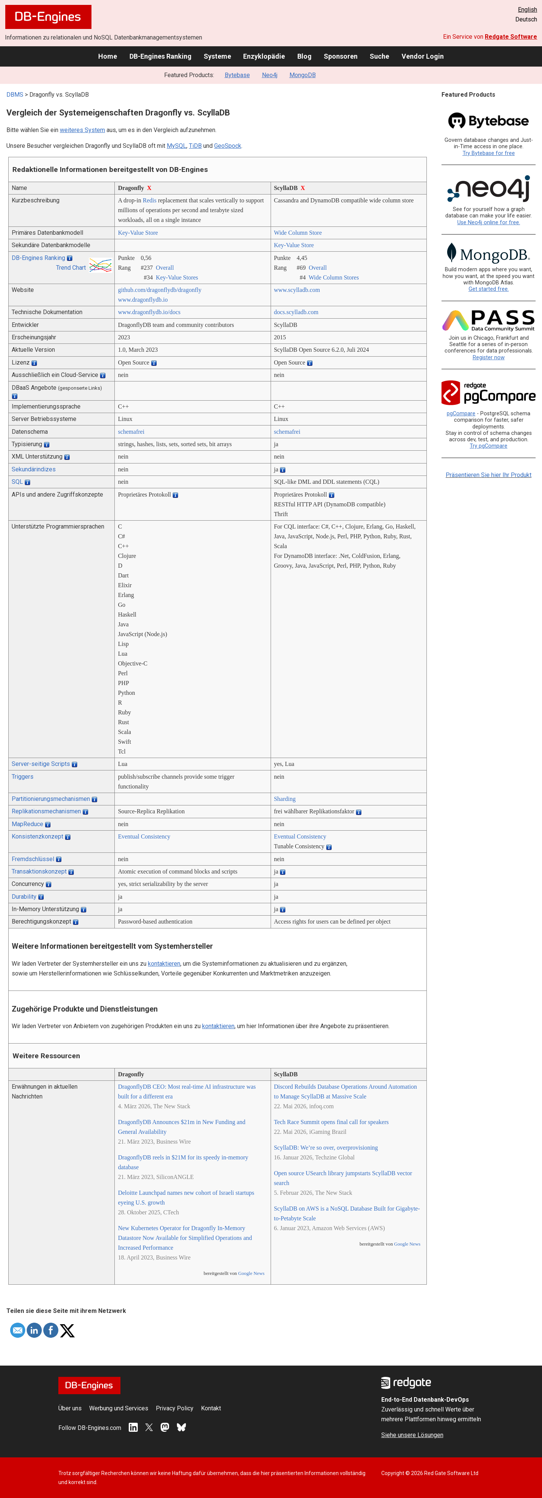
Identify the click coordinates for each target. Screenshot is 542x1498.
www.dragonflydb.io (142, 299)
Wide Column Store (298, 232)
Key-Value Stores (177, 277)
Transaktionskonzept (39, 871)
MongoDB (302, 75)
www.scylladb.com (297, 290)
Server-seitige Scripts (41, 763)
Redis (149, 200)
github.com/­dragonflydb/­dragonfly (159, 290)
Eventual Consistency (144, 836)
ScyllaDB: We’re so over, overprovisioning (326, 1147)
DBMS (14, 94)
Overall (165, 267)
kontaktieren (164, 963)
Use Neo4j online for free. (488, 222)
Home (107, 56)
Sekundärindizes (34, 469)
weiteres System (82, 130)
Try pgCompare (488, 446)
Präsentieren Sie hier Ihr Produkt (488, 475)
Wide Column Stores (334, 277)
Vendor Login (423, 56)
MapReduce (27, 824)
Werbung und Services (118, 1408)
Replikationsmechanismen (46, 811)
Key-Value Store (138, 232)
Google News (251, 1273)
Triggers (22, 776)
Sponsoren (341, 56)
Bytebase (237, 75)
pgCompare (461, 413)
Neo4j (269, 75)
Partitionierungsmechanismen (51, 798)
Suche (379, 56)
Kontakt (211, 1408)
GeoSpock (227, 145)
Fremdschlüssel (33, 859)
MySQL (176, 145)
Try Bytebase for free (489, 153)
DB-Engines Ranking (160, 56)
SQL (17, 481)
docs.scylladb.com (296, 312)
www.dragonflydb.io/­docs (149, 312)
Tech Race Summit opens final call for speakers (331, 1122)
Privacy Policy (174, 1408)
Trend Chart (71, 267)
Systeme (217, 56)
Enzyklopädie (264, 56)
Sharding (285, 799)
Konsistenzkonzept (37, 836)
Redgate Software (511, 36)
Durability (24, 896)
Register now (489, 357)
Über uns (70, 1408)
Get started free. (489, 289)
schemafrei (131, 431)
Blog (304, 56)
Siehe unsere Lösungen (412, 1435)
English (527, 9)
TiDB (195, 145)
